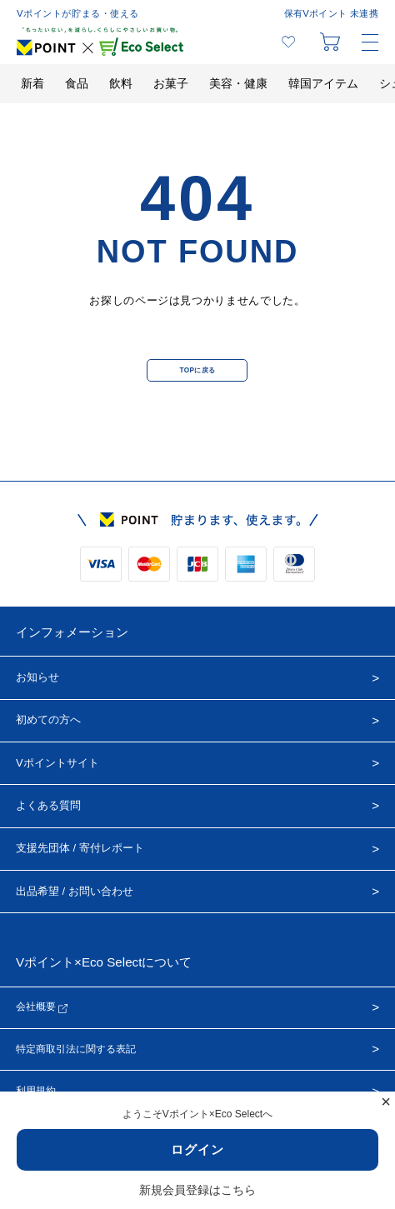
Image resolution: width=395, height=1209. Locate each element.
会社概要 (42, 1007)
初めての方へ (48, 719)
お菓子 (170, 83)
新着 (32, 83)
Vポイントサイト (57, 763)
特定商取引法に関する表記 (76, 1049)
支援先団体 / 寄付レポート (80, 848)
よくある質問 (48, 805)
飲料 (120, 83)
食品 (76, 83)
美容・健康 (238, 83)
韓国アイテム (323, 83)
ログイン (197, 1149)
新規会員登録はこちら (197, 1190)
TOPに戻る (197, 370)
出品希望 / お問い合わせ (74, 891)
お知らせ (37, 677)
